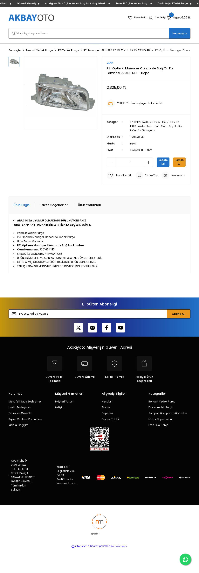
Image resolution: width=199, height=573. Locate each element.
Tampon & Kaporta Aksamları (167, 437)
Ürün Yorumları (89, 229)
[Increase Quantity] (148, 162)
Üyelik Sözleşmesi (20, 431)
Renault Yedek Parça (161, 425)
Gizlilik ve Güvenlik (20, 437)
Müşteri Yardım (64, 425)
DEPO (133, 143)
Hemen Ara (179, 33)
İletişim (59, 431)
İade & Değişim (18, 449)
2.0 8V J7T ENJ (161, 122)
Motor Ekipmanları (160, 443)
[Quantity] (130, 162)
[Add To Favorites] (121, 188)
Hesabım (107, 425)
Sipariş (106, 431)
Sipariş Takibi (110, 443)
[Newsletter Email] (99, 337)
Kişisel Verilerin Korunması (25, 443)
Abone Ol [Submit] (178, 338)
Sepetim (107, 437)
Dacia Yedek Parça (160, 431)
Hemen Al (146, 175)
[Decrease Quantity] (111, 162)
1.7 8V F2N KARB (140, 122)
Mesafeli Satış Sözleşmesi (25, 425)
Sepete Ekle (171, 162)
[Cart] (178, 17)
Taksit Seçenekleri (54, 229)
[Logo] (32, 17)
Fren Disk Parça (158, 449)
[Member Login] (157, 17)
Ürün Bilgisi (21, 229)
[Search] (99, 33)
